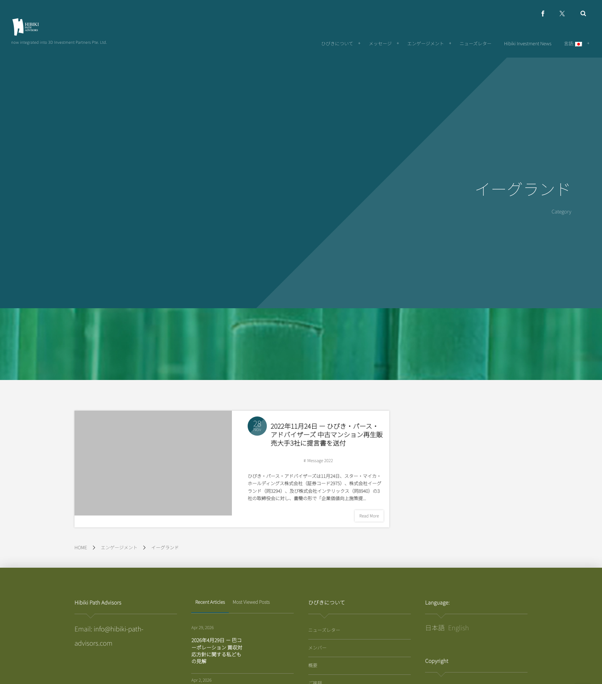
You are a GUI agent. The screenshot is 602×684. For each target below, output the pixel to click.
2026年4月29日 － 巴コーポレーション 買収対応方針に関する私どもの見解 (216, 650)
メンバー (317, 647)
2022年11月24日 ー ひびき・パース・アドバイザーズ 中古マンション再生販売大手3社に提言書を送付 (327, 438)
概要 (313, 665)
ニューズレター (324, 630)
